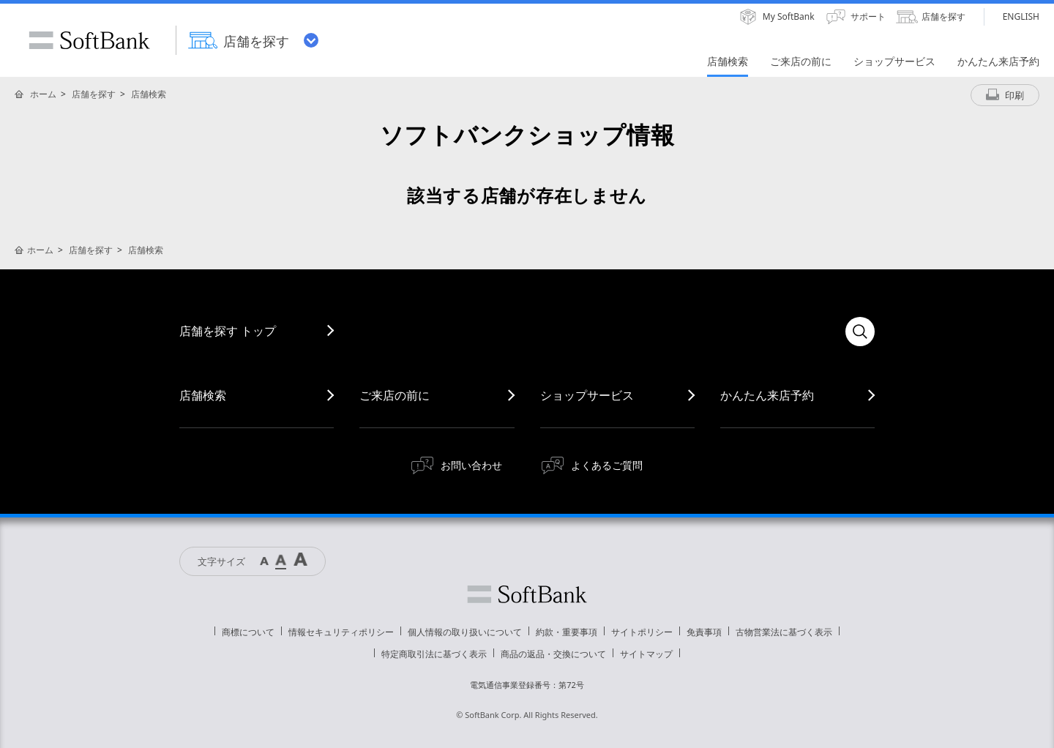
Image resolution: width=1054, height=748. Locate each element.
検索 (860, 331)
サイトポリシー (642, 632)
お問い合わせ (471, 465)
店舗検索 (148, 94)
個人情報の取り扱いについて (465, 632)
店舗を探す (94, 94)
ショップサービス (587, 395)
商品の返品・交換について (553, 654)
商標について (248, 632)
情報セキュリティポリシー (341, 632)
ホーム (43, 94)
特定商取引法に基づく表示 (434, 654)
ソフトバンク (527, 594)
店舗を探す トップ (227, 331)
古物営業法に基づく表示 (784, 632)
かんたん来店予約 (767, 395)
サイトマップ (646, 654)
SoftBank (89, 40)
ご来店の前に (394, 395)
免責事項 (704, 632)
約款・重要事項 (566, 632)
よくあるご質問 (607, 465)
